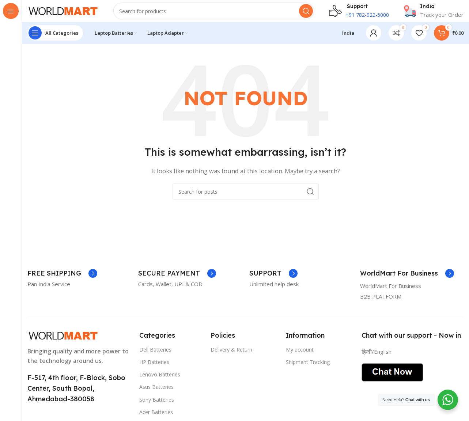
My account (300, 356)
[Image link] (63, 342)
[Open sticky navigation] (55, 40)
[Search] (213, 14)
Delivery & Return (231, 356)
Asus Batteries (156, 394)
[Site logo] (63, 14)
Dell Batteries (155, 356)
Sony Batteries (156, 406)
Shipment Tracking (308, 369)
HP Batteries (154, 369)
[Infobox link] (434, 15)
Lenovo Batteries (159, 381)
